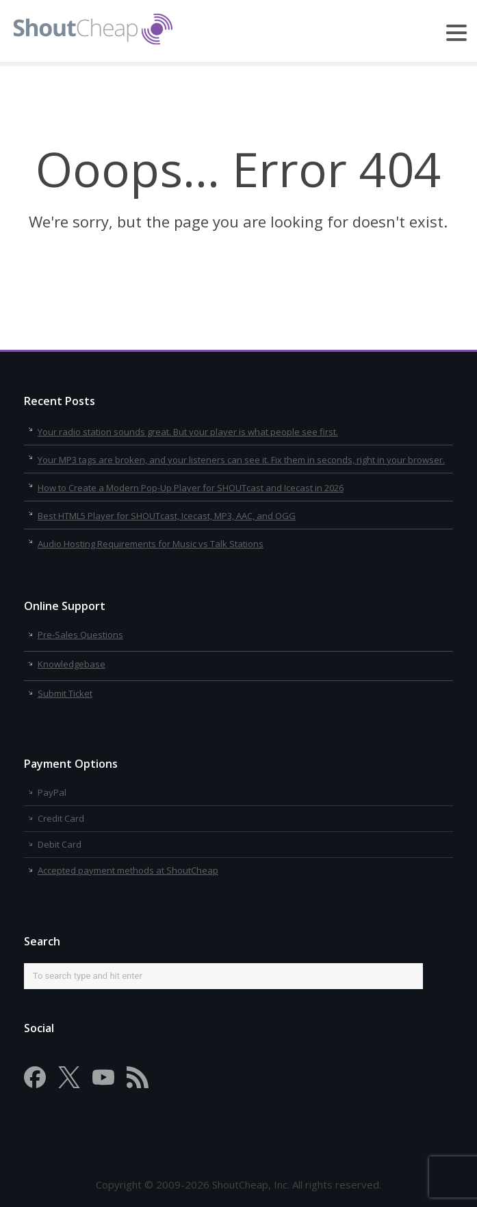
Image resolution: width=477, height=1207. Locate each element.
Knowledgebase (71, 664)
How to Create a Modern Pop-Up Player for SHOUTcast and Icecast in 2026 (191, 488)
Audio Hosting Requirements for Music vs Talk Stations (150, 544)
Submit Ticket (65, 693)
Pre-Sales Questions (80, 634)
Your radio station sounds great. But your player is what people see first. (188, 432)
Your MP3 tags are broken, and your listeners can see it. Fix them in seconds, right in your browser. (241, 460)
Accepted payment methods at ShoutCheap (128, 870)
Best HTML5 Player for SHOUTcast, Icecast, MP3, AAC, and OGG (167, 516)
